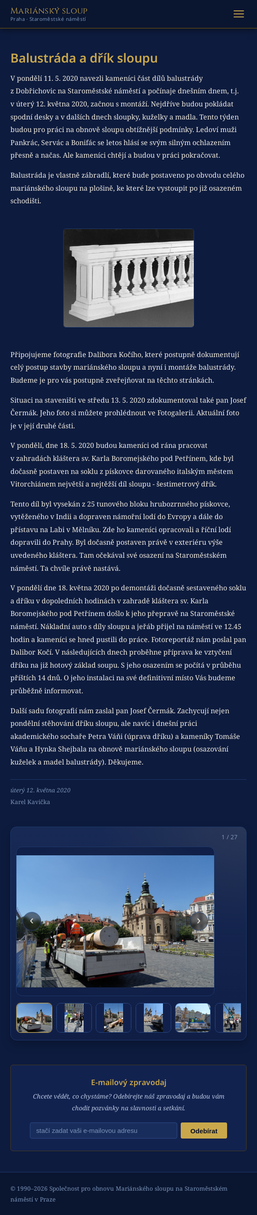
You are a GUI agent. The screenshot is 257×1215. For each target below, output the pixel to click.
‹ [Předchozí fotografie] (31, 920)
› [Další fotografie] (199, 920)
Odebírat (203, 1131)
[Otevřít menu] (239, 14)
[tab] (34, 1018)
